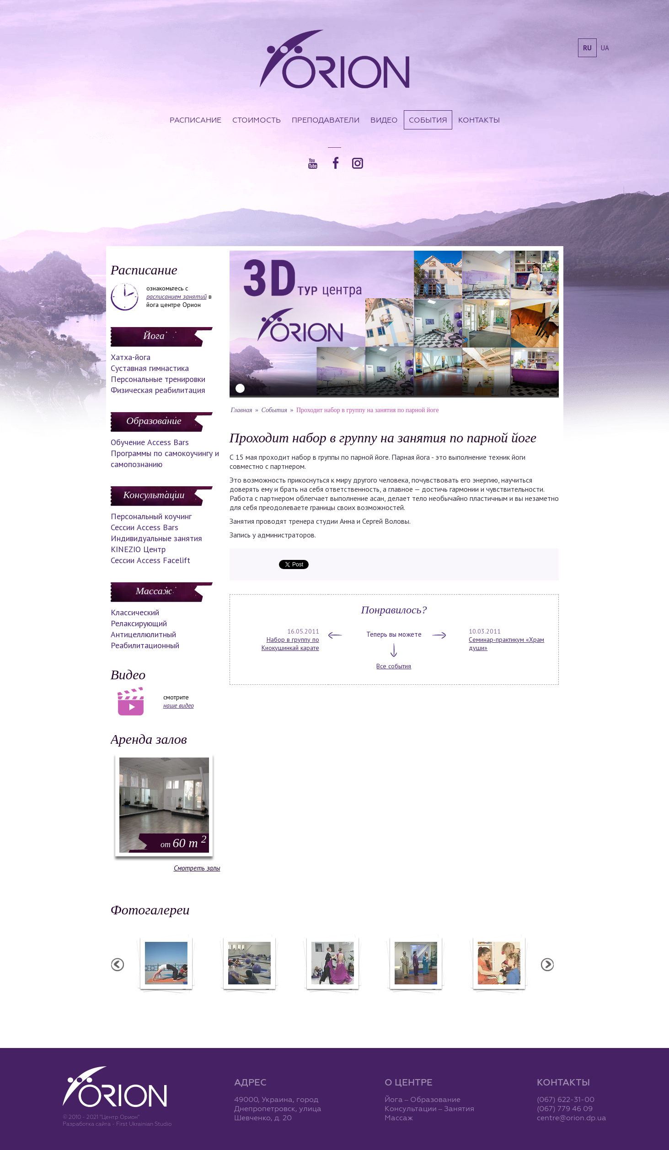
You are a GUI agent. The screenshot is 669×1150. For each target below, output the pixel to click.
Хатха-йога (130, 357)
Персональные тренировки (158, 379)
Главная (241, 410)
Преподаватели (325, 119)
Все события (393, 666)
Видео (384, 119)
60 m (183, 843)
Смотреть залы (197, 868)
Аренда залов (149, 739)
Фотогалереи (150, 909)
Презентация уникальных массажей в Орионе (415, 1003)
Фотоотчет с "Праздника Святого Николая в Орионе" (332, 1003)
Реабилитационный (145, 645)
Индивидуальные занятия (156, 538)
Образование (153, 420)
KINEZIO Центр (138, 549)
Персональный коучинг (151, 516)
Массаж (154, 590)
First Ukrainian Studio (143, 1123)
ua (605, 47)
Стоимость (256, 119)
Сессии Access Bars (144, 527)
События (428, 119)
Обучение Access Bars (150, 442)
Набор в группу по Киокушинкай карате (290, 643)
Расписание (195, 119)
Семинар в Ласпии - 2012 (166, 999)
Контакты (479, 119)
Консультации (154, 494)
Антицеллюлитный (143, 634)
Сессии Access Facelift (150, 560)
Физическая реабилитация (158, 390)
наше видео (178, 705)
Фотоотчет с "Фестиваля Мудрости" (249, 1003)
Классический (135, 612)
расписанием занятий (176, 296)
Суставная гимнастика (150, 368)
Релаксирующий (139, 623)
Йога (153, 335)
